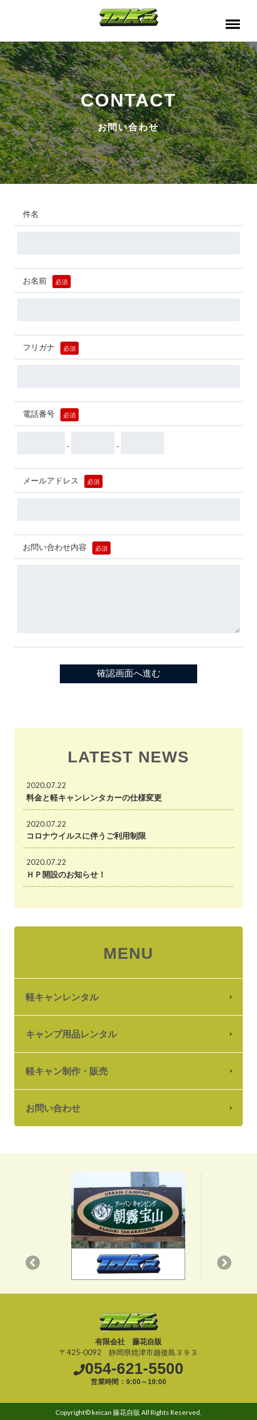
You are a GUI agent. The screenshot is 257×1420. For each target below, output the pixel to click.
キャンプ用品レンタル (71, 1033)
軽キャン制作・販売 (67, 1070)
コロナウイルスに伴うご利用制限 (86, 835)
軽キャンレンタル (62, 996)
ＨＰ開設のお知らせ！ (66, 874)
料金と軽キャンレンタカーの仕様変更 (94, 797)
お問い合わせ (53, 1107)
